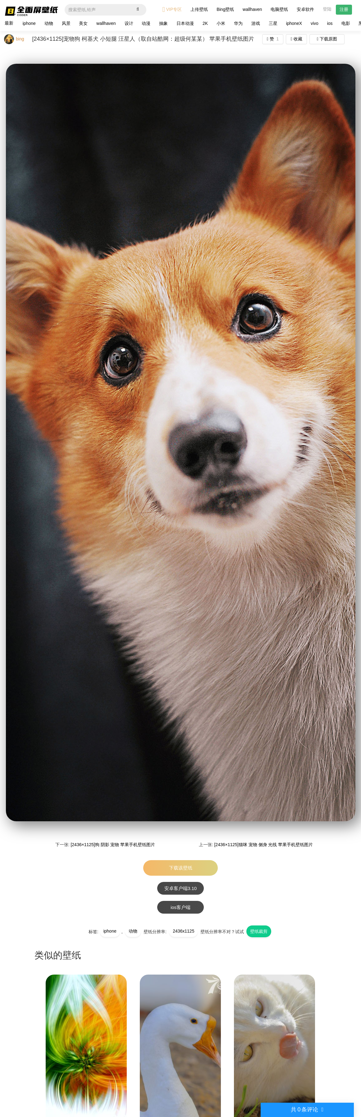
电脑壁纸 (279, 9)
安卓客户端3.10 (180, 888)
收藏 (296, 38)
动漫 (146, 23)
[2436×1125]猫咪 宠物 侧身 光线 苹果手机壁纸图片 (263, 844)
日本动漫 (185, 23)
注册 (344, 9)
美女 (83, 23)
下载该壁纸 (180, 867)
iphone (29, 23)
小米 (221, 23)
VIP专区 (172, 9)
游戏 (255, 23)
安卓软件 (305, 9)
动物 (48, 23)
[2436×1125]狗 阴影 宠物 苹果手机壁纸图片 (113, 844)
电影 (345, 23)
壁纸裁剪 (258, 931)
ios (330, 23)
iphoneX (294, 23)
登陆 (327, 9)
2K (205, 23)
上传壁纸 (199, 9)
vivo (314, 23)
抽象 (163, 23)
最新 (9, 23)
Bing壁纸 (225, 9)
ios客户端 (180, 907)
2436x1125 (183, 931)
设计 (129, 23)
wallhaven (252, 9)
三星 (273, 23)
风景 (66, 23)
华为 (238, 23)
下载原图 (327, 38)
